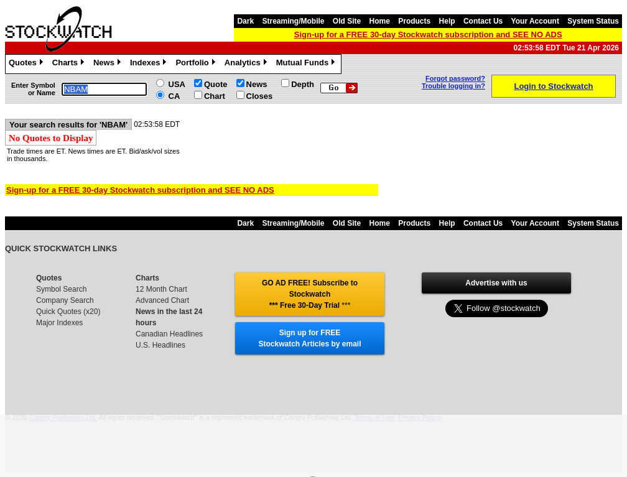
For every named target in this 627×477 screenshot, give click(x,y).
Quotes (27, 64)
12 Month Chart (161, 289)
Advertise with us (496, 283)
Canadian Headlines (169, 334)
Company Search (65, 300)
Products (414, 21)
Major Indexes (59, 322)
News (108, 64)
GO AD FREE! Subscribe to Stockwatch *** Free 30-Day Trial (310, 294)
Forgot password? (455, 78)
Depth (302, 84)
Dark (245, 21)
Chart (214, 96)
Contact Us (483, 21)
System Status (593, 21)
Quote (216, 84)
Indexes (149, 64)
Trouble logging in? (453, 86)
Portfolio (196, 64)
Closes (259, 96)
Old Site (347, 21)
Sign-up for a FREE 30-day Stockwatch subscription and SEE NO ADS (428, 34)
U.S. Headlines (160, 345)
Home (379, 21)
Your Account (535, 21)
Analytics (247, 64)
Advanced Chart (162, 300)
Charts (69, 64)
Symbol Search (61, 289)
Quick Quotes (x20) (68, 311)
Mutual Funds (307, 64)
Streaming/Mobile (293, 21)
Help (447, 21)
